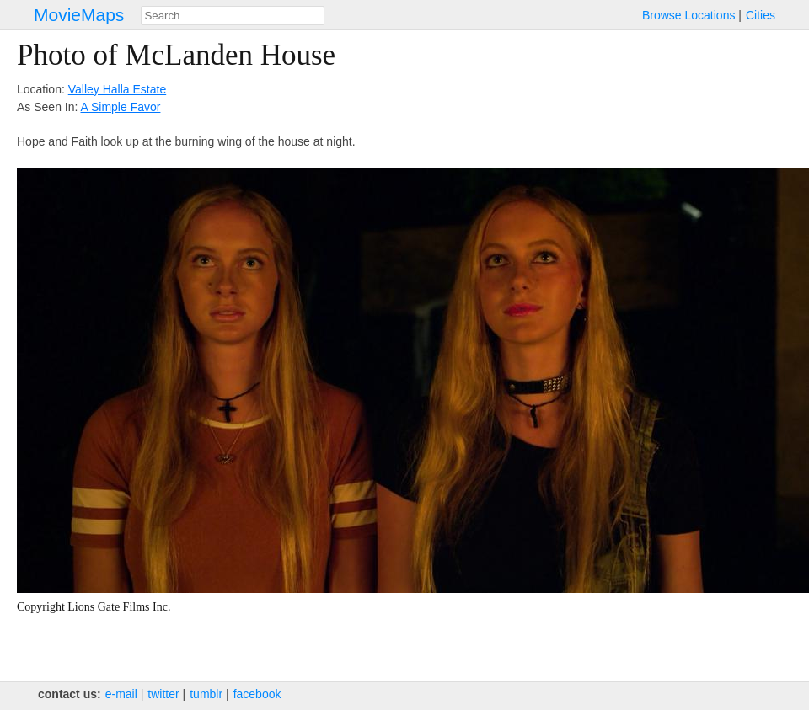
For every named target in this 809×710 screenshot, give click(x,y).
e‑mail (121, 694)
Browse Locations (689, 15)
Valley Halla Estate (117, 89)
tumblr (206, 694)
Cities (760, 15)
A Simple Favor (121, 107)
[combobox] (232, 15)
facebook (257, 694)
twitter (163, 694)
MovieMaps (79, 15)
